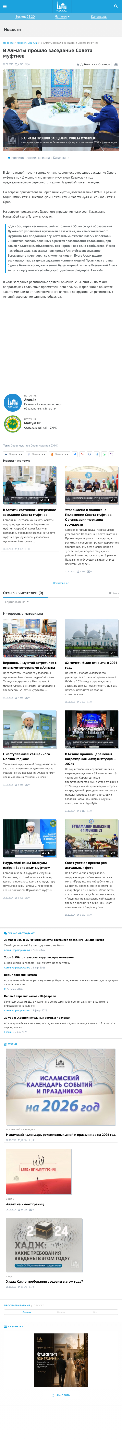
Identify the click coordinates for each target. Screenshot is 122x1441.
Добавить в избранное (92, 64)
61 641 (22, 1287)
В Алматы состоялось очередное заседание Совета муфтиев (29, 512)
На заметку (13, 1326)
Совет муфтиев (20, 445)
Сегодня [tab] (27, 1312)
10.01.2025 (8, 64)
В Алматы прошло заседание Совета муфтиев (69, 43)
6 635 (19, 785)
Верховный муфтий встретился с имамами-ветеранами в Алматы (30, 665)
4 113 (81, 572)
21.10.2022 (70, 572)
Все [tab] (95, 1312)
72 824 (22, 1140)
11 (43, 500)
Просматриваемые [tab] (17, 1305)
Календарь (99, 17)
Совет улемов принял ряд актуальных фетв (86, 865)
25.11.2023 (11, 1287)
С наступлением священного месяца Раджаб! (26, 756)
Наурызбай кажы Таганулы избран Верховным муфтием (26, 865)
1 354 (19, 549)
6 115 (81, 811)
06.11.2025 (11, 1140)
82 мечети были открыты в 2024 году (91, 665)
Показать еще (61, 583)
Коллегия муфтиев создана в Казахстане (40, 158)
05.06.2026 (8, 549)
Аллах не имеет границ (25, 1204)
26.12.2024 (8, 898)
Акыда (10, 1199)
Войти (114, 593)
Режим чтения (116, 65)
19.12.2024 (70, 915)
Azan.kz (30, 400)
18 (50, 652)
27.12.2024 (70, 811)
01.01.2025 (8, 785)
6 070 (81, 915)
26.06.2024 (11, 1210)
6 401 (19, 898)
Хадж (9, 1276)
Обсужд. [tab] (39, 1305)
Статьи (10, 1044)
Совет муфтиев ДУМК (44, 445)
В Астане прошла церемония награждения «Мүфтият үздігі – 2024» (90, 759)
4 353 (19, 698)
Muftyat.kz (32, 423)
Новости (8, 43)
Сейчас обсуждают (19, 933)
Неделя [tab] (61, 1312)
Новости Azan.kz (27, 43)
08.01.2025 (70, 702)
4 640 (19, 64)
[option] (61, 1360)
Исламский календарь (20, 1129)
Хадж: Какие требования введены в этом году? (44, 1281)
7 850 (81, 702)
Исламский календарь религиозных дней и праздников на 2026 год (60, 1135)
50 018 (22, 1210)
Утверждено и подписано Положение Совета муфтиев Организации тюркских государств (88, 517)
